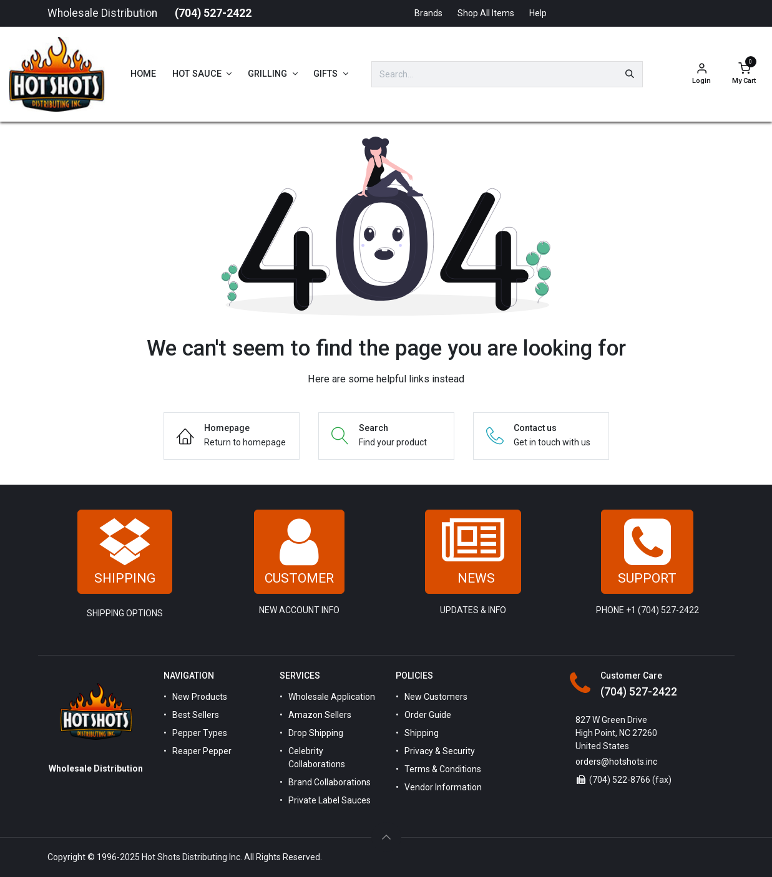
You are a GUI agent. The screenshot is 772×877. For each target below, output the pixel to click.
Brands (428, 13)
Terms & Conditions (442, 769)
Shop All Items (485, 13)
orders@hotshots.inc (616, 762)
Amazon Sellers (319, 715)
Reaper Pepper (202, 751)
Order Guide (427, 715)
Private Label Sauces (329, 800)
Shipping (421, 733)
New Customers (435, 697)
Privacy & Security (439, 751)
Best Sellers (195, 715)
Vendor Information (443, 787)
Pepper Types (199, 733)
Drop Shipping (315, 733)
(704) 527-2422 (213, 13)
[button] (386, 837)
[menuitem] (143, 74)
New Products (199, 697)
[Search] (629, 74)
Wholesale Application (331, 697)
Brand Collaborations (329, 782)
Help (538, 13)
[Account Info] (701, 74)
